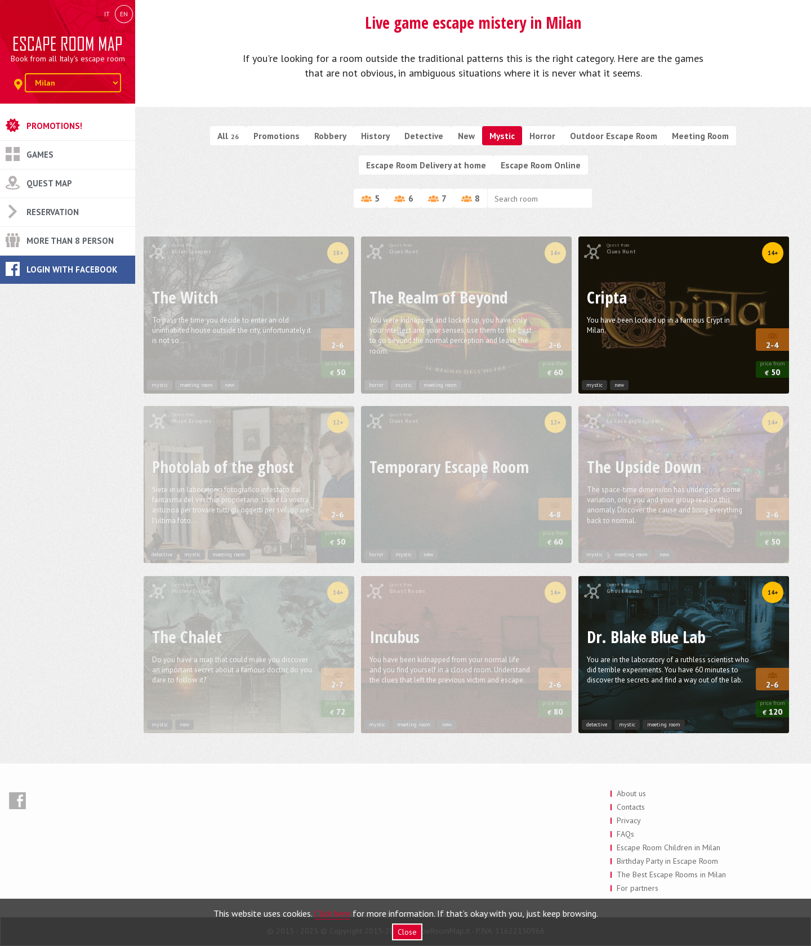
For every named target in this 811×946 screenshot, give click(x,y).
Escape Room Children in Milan (668, 847)
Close (407, 932)
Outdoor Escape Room (613, 135)
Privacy (629, 820)
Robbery (330, 135)
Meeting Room (700, 135)
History (375, 135)
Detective (423, 135)
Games (40, 154)
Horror (542, 135)
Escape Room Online (541, 165)
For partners (637, 888)
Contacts (631, 807)
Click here (332, 913)
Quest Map (49, 183)
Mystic (502, 135)
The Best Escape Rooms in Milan (671, 874)
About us (631, 793)
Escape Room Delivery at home (426, 165)
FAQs (625, 834)
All (228, 135)
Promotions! (54, 126)
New (466, 135)
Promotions (276, 135)
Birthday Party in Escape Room (667, 861)
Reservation (52, 212)
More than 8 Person (70, 240)
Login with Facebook (71, 269)
